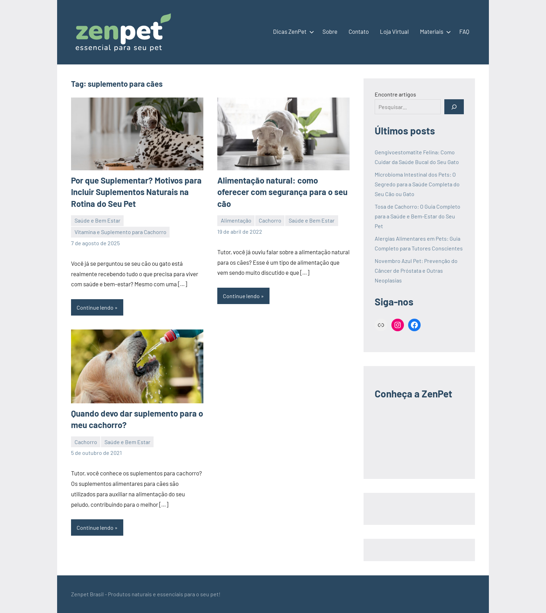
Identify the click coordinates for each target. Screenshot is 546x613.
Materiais (434, 31)
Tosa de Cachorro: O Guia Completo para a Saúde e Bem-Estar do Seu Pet (417, 216)
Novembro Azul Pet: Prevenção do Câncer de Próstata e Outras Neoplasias (416, 270)
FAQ (464, 31)
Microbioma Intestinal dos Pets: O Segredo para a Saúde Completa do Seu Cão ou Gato (417, 184)
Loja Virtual (394, 31)
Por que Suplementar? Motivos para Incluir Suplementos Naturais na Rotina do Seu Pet (136, 192)
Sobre (329, 31)
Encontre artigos (395, 94)
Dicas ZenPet (292, 31)
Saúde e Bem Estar (97, 220)
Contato (359, 31)
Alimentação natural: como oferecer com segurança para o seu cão (282, 192)
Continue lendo (95, 307)
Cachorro (270, 220)
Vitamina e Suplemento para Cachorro (120, 231)
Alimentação (236, 220)
